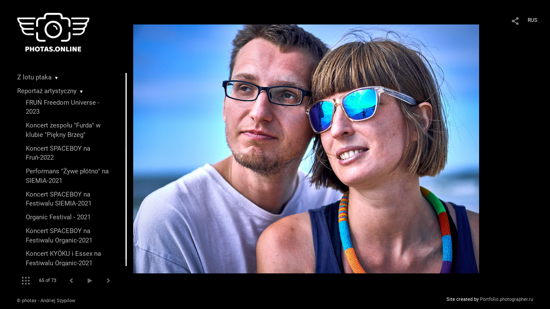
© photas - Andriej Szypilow (46, 300)
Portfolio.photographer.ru (506, 299)
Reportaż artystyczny (46, 91)
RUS (532, 20)
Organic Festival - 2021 (58, 217)
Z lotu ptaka (34, 77)
